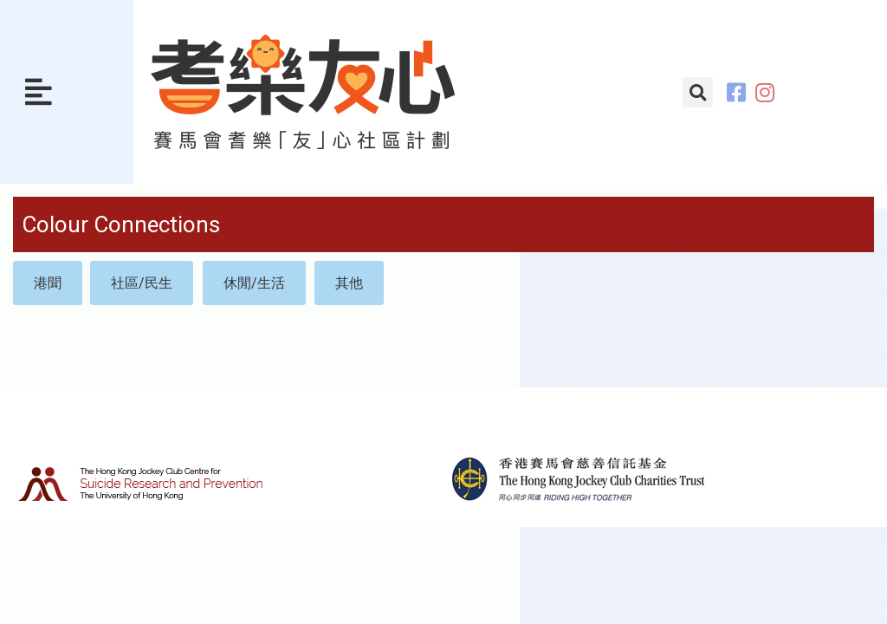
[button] (38, 91)
